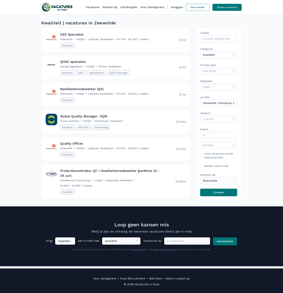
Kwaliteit (67, 45)
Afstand (205, 113)
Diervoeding (101, 128)
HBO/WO (83, 128)
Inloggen (177, 7)
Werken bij (110, 7)
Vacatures (93, 7)
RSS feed (155, 278)
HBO (81, 73)
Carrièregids (128, 7)
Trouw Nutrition (69, 122)
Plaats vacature (227, 7)
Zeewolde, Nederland (119, 182)
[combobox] (218, 54)
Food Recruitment (132, 278)
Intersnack (66, 39)
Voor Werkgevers (152, 7)
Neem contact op (178, 278)
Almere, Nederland (109, 67)
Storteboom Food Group (75, 182)
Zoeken (218, 192)
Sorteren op (207, 174)
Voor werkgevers (104, 278)
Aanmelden (197, 7)
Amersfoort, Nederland (109, 122)
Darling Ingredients (71, 67)
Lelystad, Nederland (100, 39)
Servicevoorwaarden (164, 251)
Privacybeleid (138, 251)
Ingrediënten (96, 73)
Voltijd (80, 39)
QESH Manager (119, 73)
